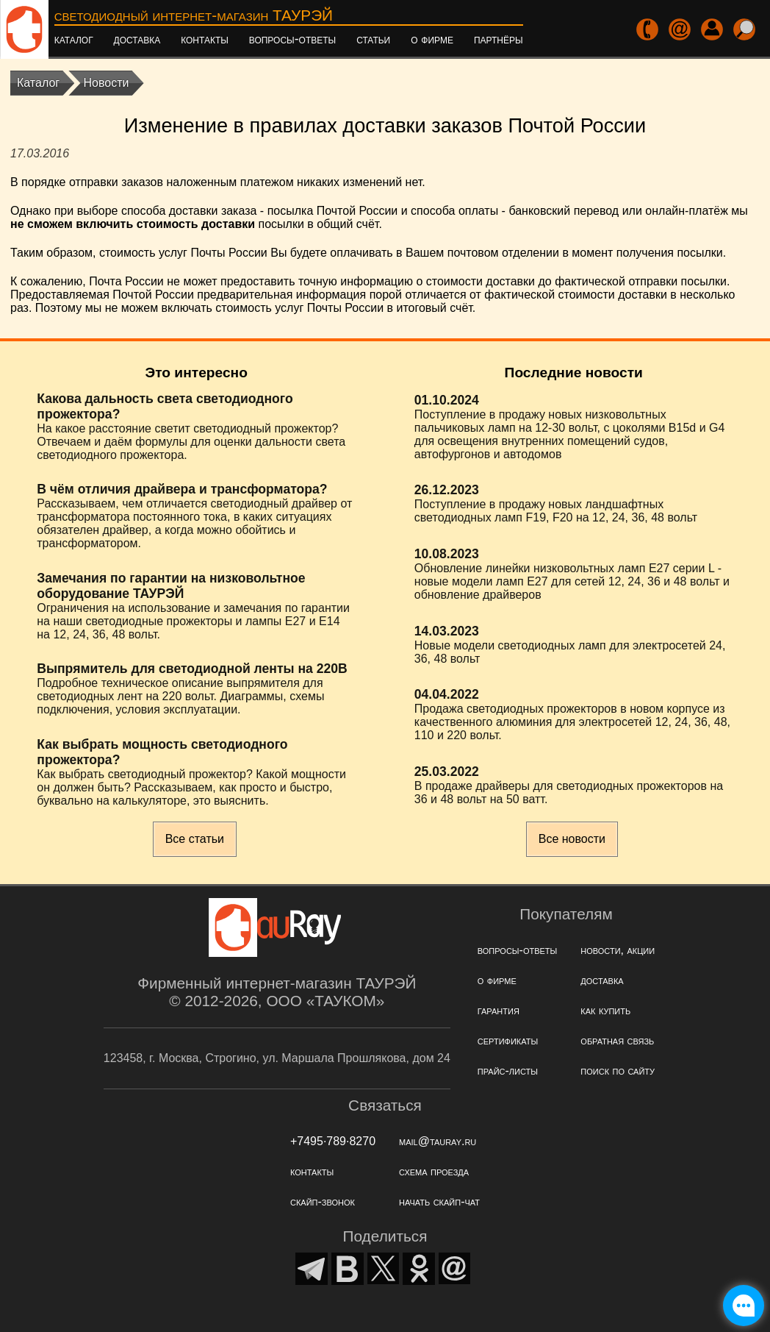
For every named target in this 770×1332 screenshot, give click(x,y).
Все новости (572, 839)
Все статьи (194, 839)
